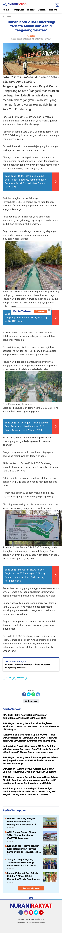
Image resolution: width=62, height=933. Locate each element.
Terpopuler (18, 9)
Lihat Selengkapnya (31, 888)
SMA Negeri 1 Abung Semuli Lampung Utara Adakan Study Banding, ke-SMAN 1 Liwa (26, 317)
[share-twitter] (29, 694)
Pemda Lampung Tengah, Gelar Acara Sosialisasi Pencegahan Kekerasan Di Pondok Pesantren (21, 821)
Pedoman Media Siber (35, 919)
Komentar (31, 701)
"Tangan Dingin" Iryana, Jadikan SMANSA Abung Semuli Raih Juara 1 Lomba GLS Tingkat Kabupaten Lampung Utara (21, 862)
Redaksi (20, 919)
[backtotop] (31, 899)
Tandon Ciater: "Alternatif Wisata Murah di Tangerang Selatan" (27, 666)
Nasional (53, 9)
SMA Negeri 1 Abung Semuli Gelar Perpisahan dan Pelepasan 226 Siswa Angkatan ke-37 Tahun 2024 (26, 426)
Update (40, 311)
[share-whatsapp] (33, 694)
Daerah (42, 9)
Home (6, 9)
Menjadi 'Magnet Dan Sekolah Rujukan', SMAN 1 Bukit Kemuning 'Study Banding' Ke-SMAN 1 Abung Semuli (23, 876)
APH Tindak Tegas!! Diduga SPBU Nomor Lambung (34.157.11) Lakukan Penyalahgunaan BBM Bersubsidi (21, 835)
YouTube (43, 913)
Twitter (37, 913)
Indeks (30, 9)
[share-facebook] (24, 694)
